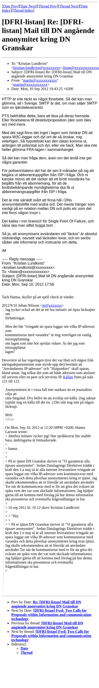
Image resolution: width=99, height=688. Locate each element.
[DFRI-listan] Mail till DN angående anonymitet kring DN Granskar (47, 625)
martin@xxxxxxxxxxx (40, 80)
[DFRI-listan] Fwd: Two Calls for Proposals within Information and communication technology (51, 614)
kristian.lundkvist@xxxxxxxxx (36, 68)
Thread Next (68, 6)
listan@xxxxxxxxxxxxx (81, 68)
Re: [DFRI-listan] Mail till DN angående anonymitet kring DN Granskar (46, 604)
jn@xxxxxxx (52, 305)
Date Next (28, 6)
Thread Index (23, 10)
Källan (68, 377)
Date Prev (10, 6)
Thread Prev (47, 6)
